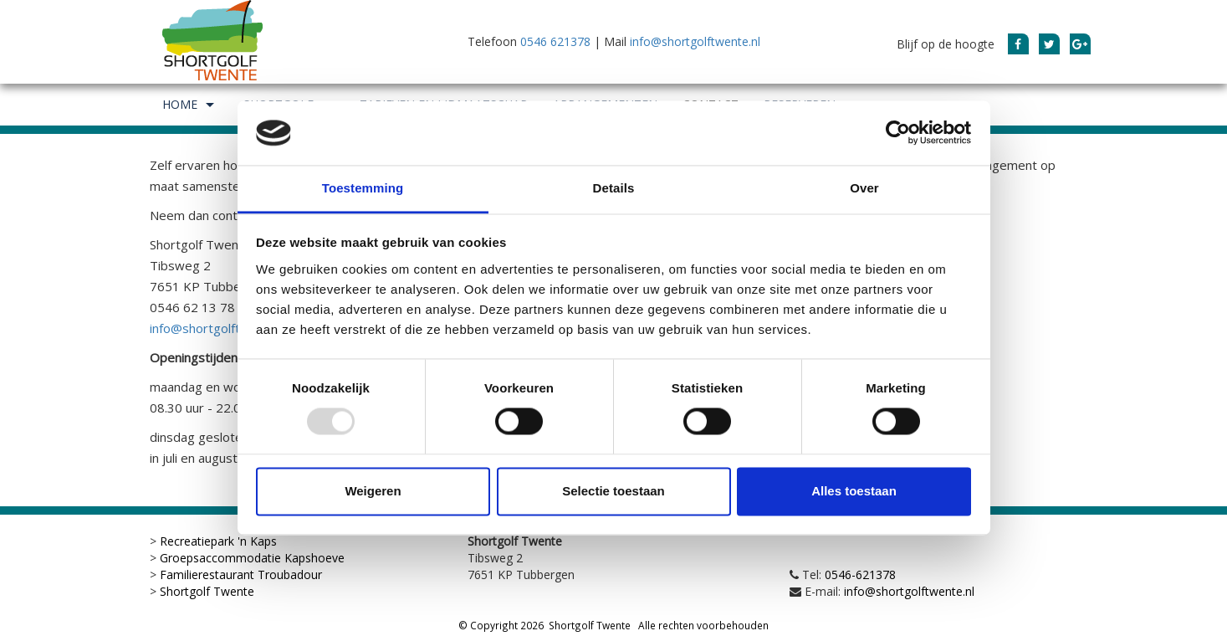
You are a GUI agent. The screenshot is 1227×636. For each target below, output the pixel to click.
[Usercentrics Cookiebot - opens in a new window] (898, 133)
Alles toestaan (854, 491)
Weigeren (373, 491)
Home (190, 104)
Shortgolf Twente (207, 591)
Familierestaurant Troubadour (241, 574)
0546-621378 (860, 574)
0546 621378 (555, 41)
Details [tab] (614, 188)
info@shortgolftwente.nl (695, 41)
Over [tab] (864, 188)
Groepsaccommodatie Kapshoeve (252, 558)
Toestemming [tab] (363, 188)
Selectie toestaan (613, 491)
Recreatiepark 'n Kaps (218, 541)
